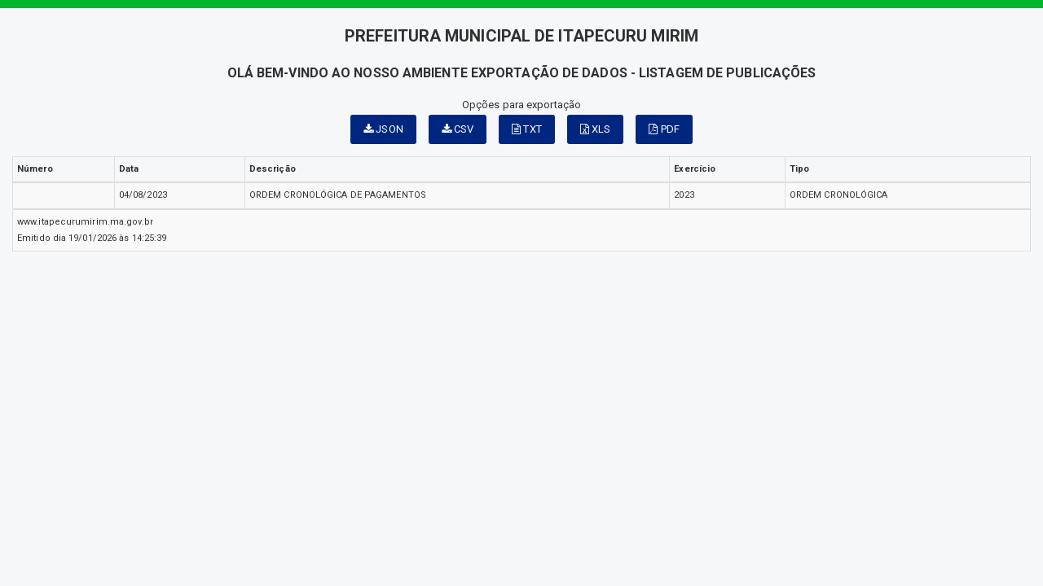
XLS (595, 129)
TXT (527, 129)
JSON (383, 129)
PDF (664, 129)
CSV (458, 129)
